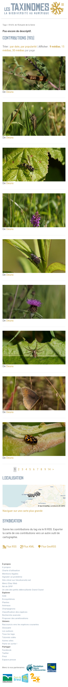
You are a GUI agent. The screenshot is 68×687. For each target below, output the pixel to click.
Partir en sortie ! (9, 643)
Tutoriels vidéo (9, 637)
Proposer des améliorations (15, 618)
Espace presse (9, 659)
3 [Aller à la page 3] (22, 469)
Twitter (5, 653)
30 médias (18, 50)
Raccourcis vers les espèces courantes (20, 624)
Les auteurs (7, 631)
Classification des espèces (14, 612)
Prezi (4, 656)
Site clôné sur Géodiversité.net (16, 580)
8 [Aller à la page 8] (41, 469)
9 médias (55, 46)
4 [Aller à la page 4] (26, 469)
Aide (4, 596)
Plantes (5, 602)
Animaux (6, 605)
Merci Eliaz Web (9, 583)
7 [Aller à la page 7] (37, 469)
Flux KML (29, 546)
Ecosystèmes (8, 599)
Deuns (10, 91)
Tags (5, 25)
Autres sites (7, 640)
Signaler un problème (12, 577)
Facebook (6, 650)
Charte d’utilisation (11, 570)
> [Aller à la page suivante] (53, 469)
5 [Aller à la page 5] (30, 469)
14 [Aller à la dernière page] (49, 469)
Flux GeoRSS (48, 546)
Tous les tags (8, 634)
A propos (6, 567)
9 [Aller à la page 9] (45, 469)
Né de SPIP (7, 586)
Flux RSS (12, 546)
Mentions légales (10, 573)
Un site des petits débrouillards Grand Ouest (23, 589)
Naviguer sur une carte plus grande (22, 510)
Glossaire (6, 627)
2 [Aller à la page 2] (18, 469)
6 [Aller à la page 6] (33, 469)
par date (15, 46)
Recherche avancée (11, 615)
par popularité (29, 46)
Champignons (8, 608)
